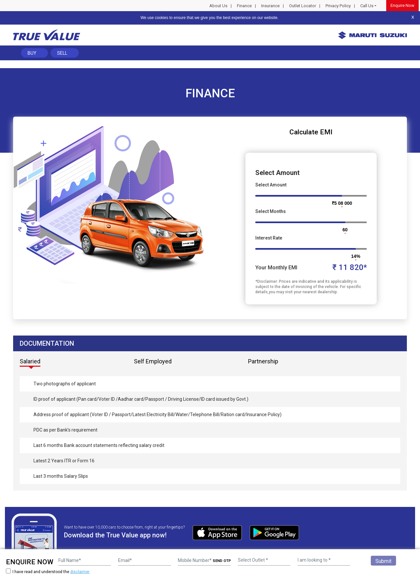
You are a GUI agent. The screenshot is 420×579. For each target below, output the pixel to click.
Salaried (30, 361)
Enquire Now (402, 5)
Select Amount (270, 184)
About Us (218, 5)
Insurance (270, 5)
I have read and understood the (48, 571)
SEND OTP (222, 561)
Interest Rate (268, 238)
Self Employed (153, 361)
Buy (32, 53)
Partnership (263, 361)
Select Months (270, 211)
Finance (244, 5)
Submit (383, 561)
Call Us (366, 5)
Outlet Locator (302, 5)
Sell (62, 53)
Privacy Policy (338, 5)
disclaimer (80, 571)
